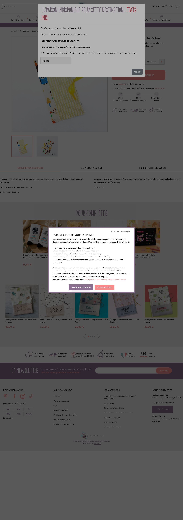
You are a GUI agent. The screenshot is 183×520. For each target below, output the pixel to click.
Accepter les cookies (81, 287)
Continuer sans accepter (120, 231)
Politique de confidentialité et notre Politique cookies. (105, 279)
